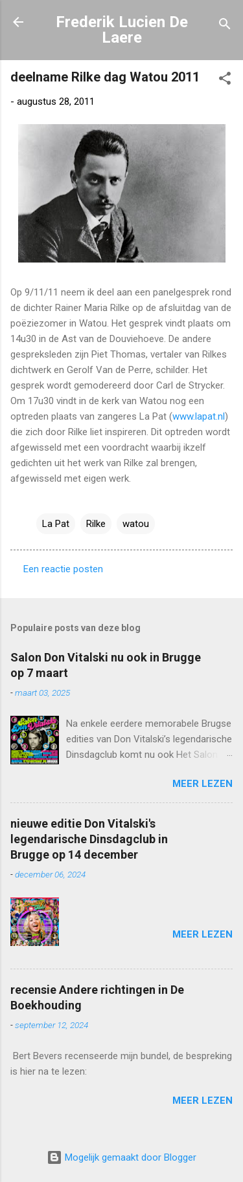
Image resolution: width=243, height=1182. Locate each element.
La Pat (55, 524)
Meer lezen (202, 784)
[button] (225, 80)
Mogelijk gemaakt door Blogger (121, 1157)
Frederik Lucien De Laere (122, 30)
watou (135, 524)
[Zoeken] (225, 26)
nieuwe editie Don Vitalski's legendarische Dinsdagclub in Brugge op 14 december (89, 839)
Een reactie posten (63, 569)
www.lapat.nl (198, 416)
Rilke (96, 524)
